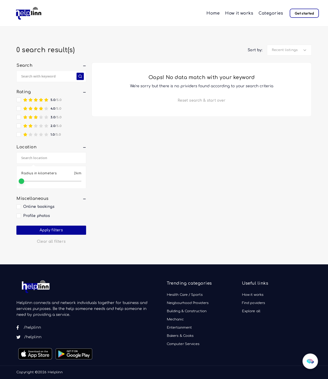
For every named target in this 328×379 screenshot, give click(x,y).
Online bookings (38, 207)
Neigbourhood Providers (188, 303)
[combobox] (289, 50)
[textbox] (287, 50)
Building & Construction (187, 311)
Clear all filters (51, 242)
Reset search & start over (202, 100)
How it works (239, 13)
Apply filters (51, 230)
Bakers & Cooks (180, 336)
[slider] (21, 181)
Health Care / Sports (185, 295)
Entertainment (179, 328)
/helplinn (28, 327)
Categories (271, 13)
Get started (304, 13)
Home (213, 13)
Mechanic (175, 319)
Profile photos (36, 216)
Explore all (251, 311)
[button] (51, 65)
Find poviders (253, 303)
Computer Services (183, 344)
